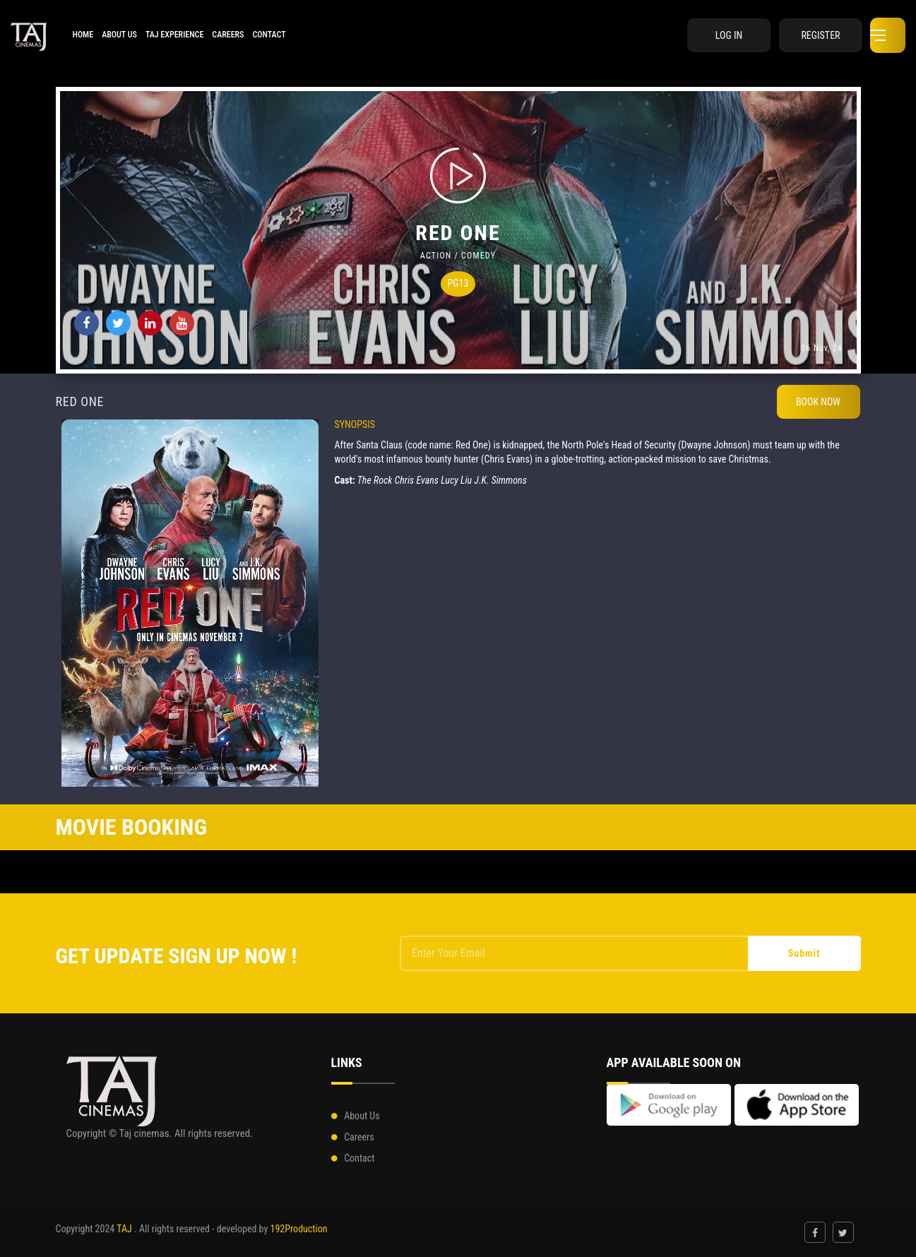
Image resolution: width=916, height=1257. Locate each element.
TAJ (124, 1228)
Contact (268, 35)
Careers (228, 35)
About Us (119, 35)
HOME (82, 35)
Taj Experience (174, 35)
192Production (298, 1228)
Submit (804, 953)
